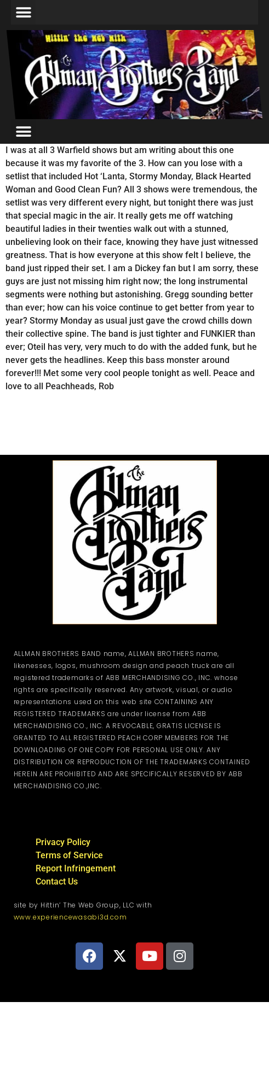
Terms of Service (69, 855)
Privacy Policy (63, 842)
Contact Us (57, 881)
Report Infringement (76, 868)
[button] (23, 12)
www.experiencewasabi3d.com (70, 917)
